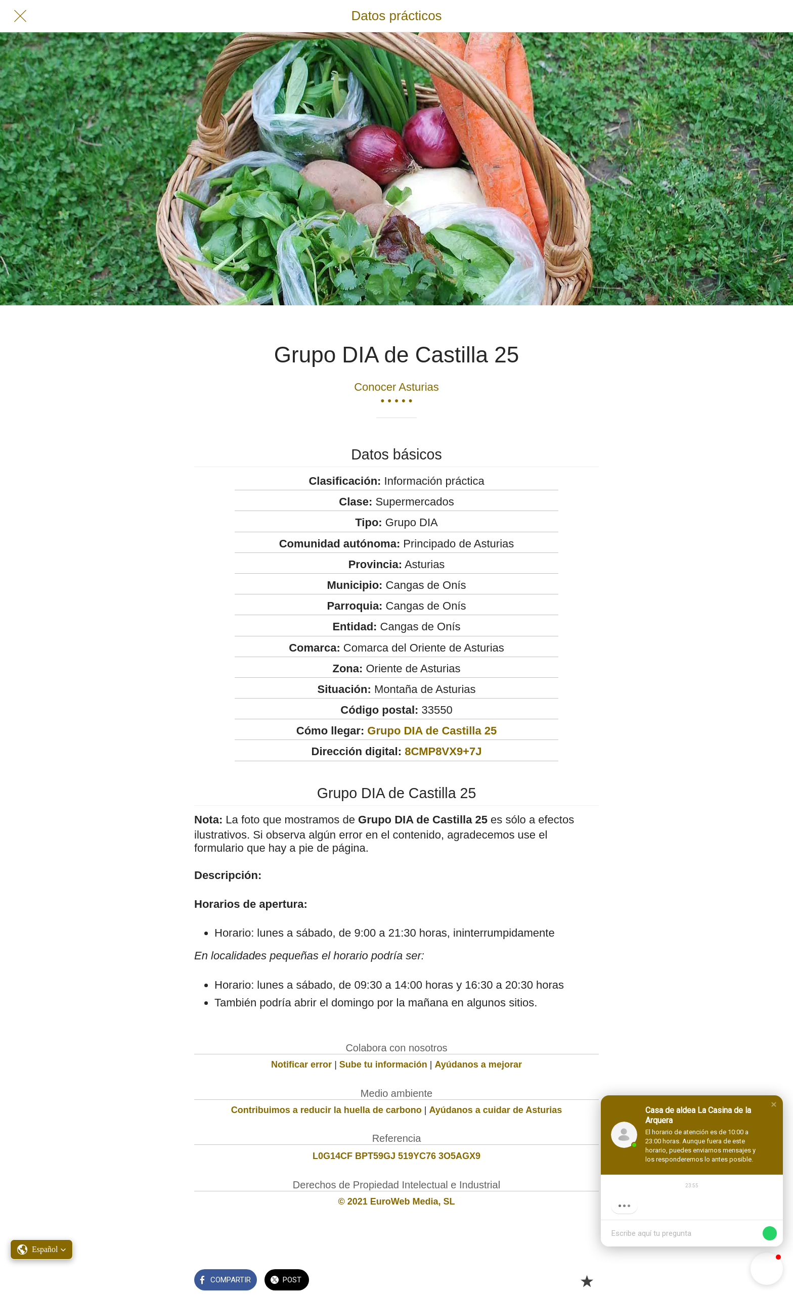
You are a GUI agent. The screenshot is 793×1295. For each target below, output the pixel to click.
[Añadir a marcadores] (587, 1281)
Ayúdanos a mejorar (478, 1064)
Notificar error (301, 1064)
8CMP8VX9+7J (443, 751)
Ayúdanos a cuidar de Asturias (495, 1110)
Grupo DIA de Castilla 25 (432, 730)
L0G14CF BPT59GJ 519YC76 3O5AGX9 (396, 1156)
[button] (774, 1104)
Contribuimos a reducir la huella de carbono (326, 1110)
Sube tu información (383, 1064)
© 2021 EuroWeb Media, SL (396, 1201)
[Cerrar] (20, 16)
